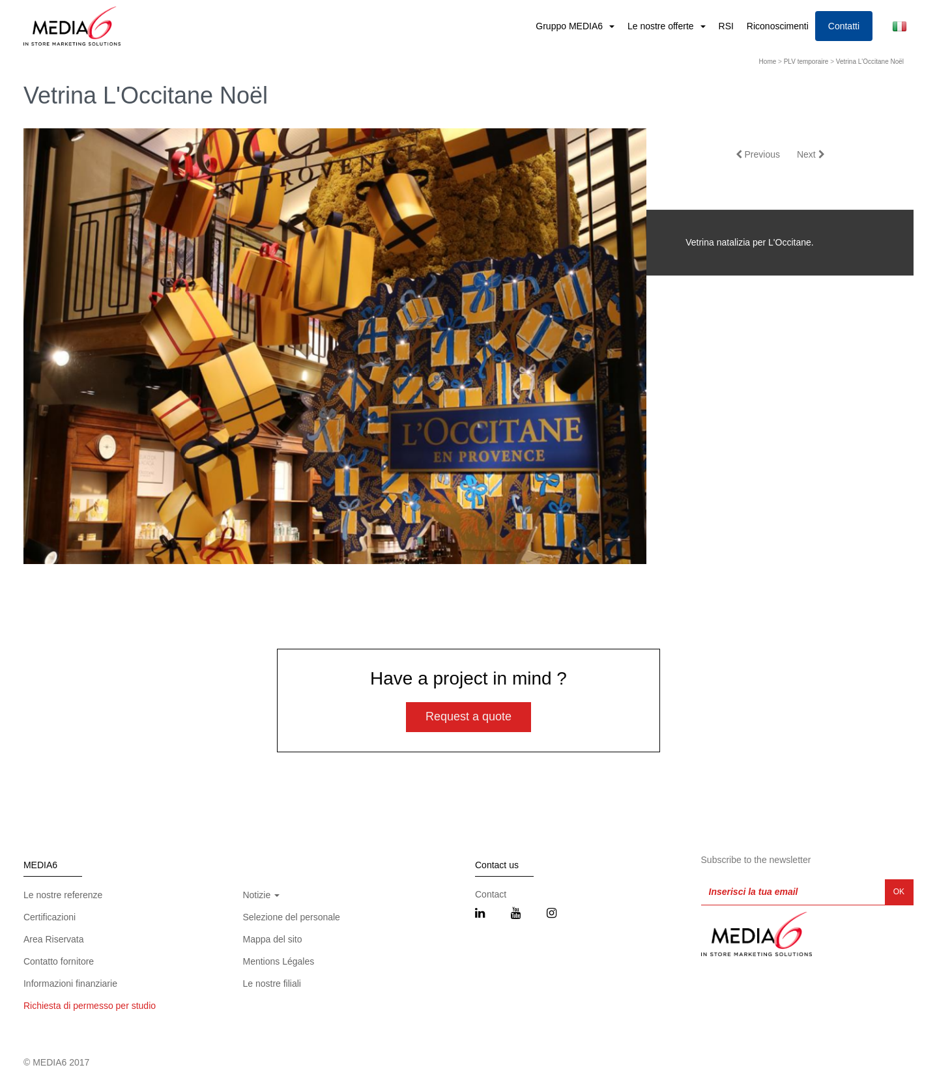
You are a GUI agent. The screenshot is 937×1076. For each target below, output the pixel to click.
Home (768, 61)
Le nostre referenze (62, 895)
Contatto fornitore (58, 961)
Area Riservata (53, 939)
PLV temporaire (806, 61)
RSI (726, 26)
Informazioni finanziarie (70, 983)
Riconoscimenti (778, 26)
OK (898, 891)
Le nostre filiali (271, 983)
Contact (490, 894)
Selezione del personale (290, 917)
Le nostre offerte (662, 26)
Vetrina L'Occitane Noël (870, 61)
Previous (758, 154)
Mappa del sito (272, 939)
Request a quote (468, 716)
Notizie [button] (261, 895)
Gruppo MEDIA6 (570, 26)
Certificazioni (49, 917)
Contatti (843, 26)
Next (811, 154)
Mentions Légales (278, 961)
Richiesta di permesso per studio (89, 1005)
